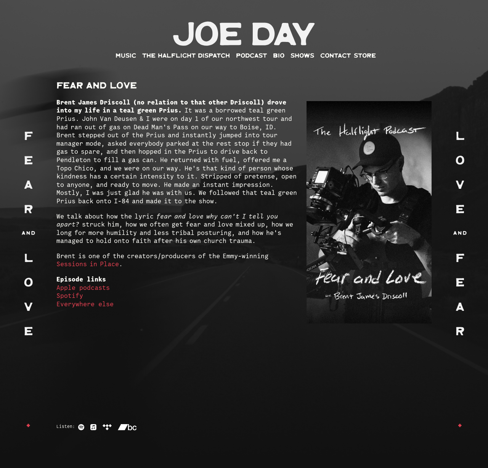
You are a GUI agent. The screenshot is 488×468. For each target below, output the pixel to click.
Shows (302, 56)
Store (365, 56)
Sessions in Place (87, 264)
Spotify (69, 296)
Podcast (251, 56)
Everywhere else (85, 304)
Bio (278, 56)
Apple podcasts (83, 288)
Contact (335, 56)
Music (126, 56)
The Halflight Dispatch (186, 56)
